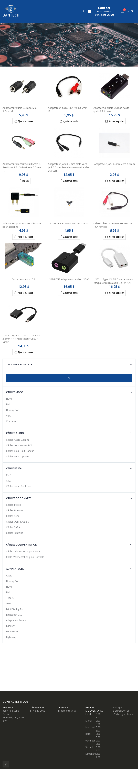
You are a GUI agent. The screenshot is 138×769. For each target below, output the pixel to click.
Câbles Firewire (14, 510)
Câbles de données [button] (18, 498)
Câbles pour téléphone (18, 486)
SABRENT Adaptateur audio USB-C (69, 279)
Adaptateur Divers (16, 620)
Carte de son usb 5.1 (23, 279)
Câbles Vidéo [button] (14, 392)
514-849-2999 (37, 710)
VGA (8, 415)
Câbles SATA (13, 527)
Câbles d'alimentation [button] (21, 544)
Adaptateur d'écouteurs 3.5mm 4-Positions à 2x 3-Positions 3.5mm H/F (22, 167)
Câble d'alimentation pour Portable (25, 557)
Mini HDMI (12, 631)
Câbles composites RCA (19, 445)
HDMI (9, 398)
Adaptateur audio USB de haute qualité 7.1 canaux (111, 109)
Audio (9, 575)
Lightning (11, 637)
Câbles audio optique (17, 456)
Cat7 (8, 480)
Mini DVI (10, 625)
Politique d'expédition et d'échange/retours (123, 711)
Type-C (10, 597)
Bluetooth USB (14, 614)
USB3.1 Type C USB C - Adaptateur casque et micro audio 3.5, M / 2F (113, 281)
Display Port (12, 410)
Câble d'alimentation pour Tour (23, 551)
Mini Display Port (15, 609)
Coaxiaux (11, 421)
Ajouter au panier (23, 121)
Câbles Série (12, 516)
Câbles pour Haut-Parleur (20, 450)
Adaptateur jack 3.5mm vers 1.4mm (114, 164)
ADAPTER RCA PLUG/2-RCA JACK (69, 223)
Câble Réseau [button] (15, 468)
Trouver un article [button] (19, 364)
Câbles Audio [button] (15, 433)
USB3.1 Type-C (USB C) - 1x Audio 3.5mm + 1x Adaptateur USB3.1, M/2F (22, 339)
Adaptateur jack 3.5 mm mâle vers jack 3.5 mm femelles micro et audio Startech (68, 167)
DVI (8, 404)
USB (8, 603)
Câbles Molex (13, 504)
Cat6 (8, 475)
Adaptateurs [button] (15, 568)
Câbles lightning (14, 532)
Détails (24, 180)
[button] (83, 11)
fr (132, 11)
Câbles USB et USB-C (17, 521)
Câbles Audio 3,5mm (17, 439)
